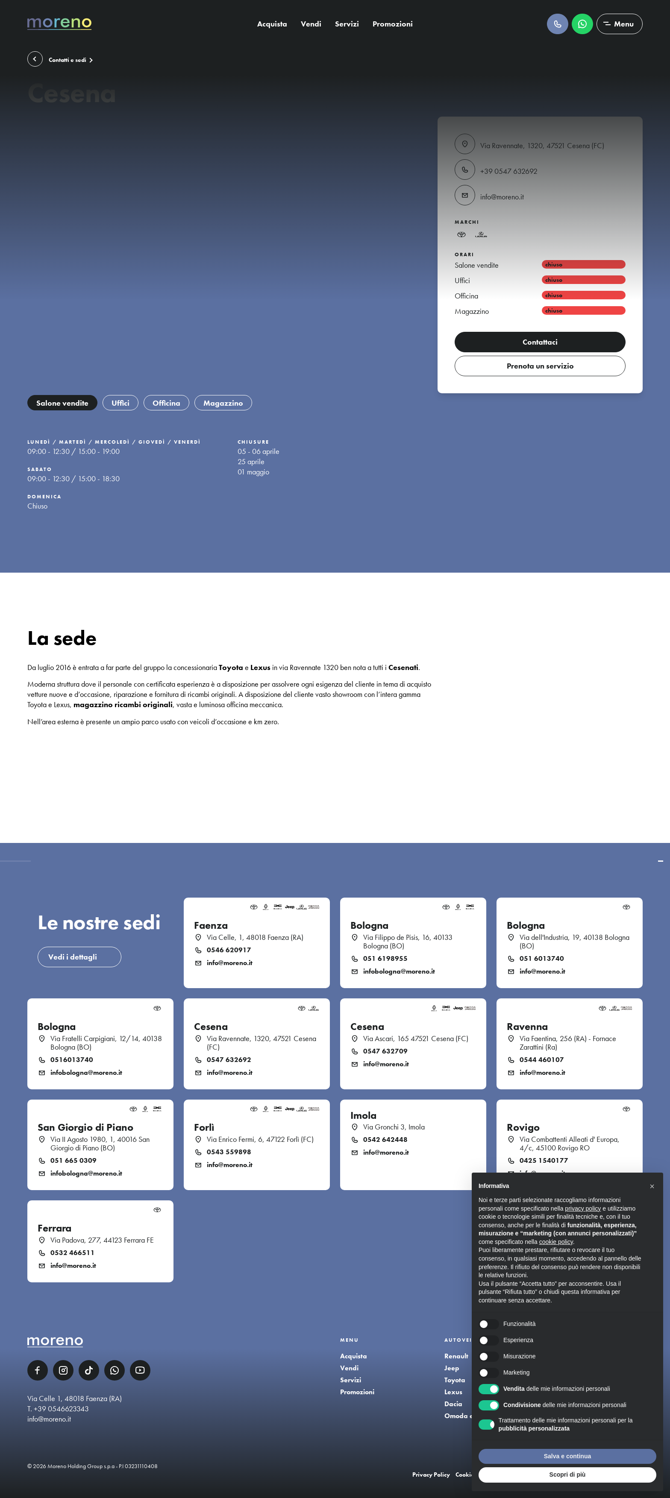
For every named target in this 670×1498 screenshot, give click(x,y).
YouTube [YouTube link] (140, 1370)
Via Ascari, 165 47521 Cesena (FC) (415, 1038)
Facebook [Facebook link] (37, 1370)
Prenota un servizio (540, 366)
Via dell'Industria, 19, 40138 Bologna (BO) (574, 941)
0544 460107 (542, 1060)
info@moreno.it (230, 963)
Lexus (453, 1391)
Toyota (454, 1379)
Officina (166, 403)
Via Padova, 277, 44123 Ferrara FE (102, 1240)
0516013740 (71, 1060)
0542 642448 (385, 1139)
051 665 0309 (73, 1160)
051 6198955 (385, 958)
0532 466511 (72, 1253)
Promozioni (393, 24)
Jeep (451, 1367)
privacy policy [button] (583, 1208)
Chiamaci (557, 24)
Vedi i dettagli (72, 957)
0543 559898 (229, 1152)
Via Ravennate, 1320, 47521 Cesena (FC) (261, 1042)
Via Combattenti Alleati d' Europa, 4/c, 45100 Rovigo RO (570, 1143)
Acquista (272, 24)
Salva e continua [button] (567, 1456)
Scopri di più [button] (568, 1474)
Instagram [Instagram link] (63, 1370)
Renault (456, 1356)
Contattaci (540, 342)
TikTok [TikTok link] (89, 1370)
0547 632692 (229, 1060)
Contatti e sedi (67, 60)
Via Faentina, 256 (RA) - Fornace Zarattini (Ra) (568, 1042)
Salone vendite (62, 403)
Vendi (311, 24)
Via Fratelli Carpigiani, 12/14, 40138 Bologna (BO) (106, 1042)
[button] (652, 1186)
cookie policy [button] (556, 1241)
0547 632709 (385, 1051)
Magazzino (223, 403)
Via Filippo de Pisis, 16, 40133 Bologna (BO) (408, 941)
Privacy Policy (431, 1474)
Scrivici (582, 24)
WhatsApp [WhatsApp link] (114, 1370)
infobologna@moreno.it (399, 971)
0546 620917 (229, 950)
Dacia (453, 1403)
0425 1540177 (544, 1160)
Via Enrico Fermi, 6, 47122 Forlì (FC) (260, 1139)
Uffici (120, 403)
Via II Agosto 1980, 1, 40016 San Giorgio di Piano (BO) (100, 1143)
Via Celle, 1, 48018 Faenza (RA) (255, 937)
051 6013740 (542, 958)
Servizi (347, 24)
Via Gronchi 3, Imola (394, 1127)
